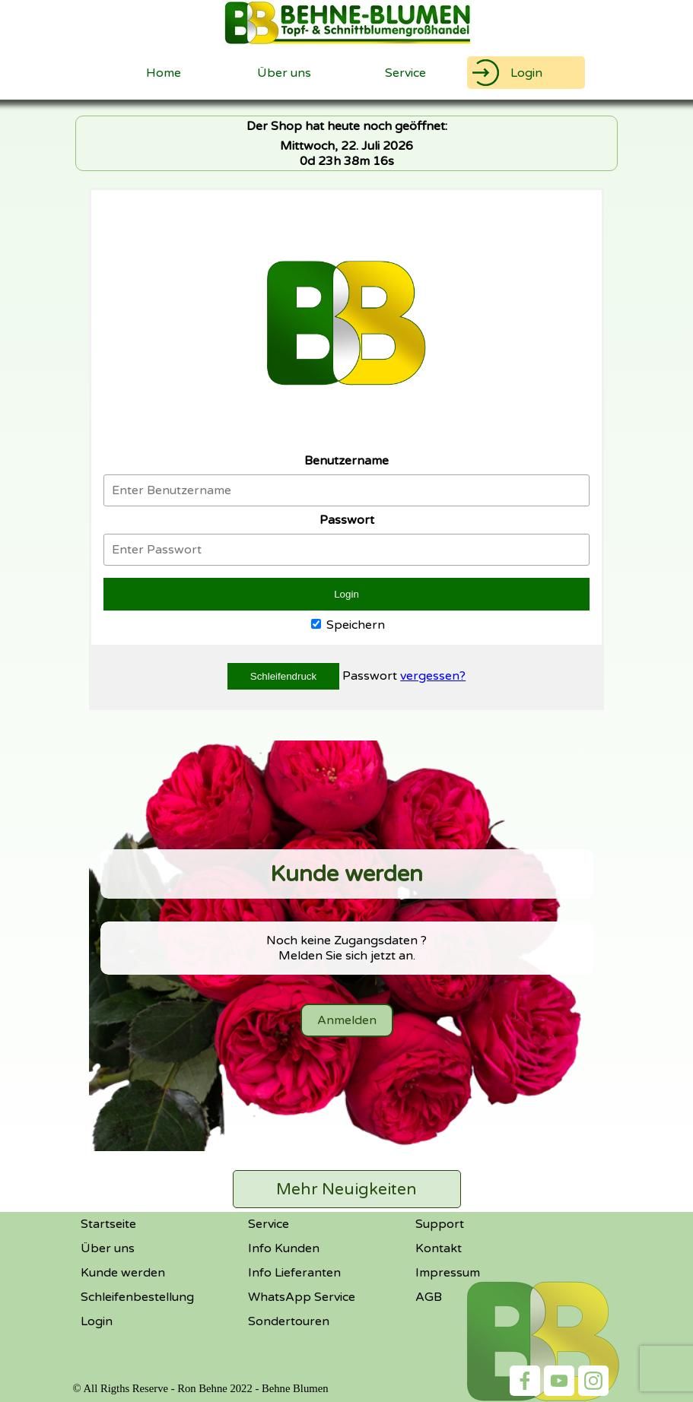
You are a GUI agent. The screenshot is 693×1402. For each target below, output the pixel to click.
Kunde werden (123, 1272)
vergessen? (433, 676)
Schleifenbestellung (137, 1297)
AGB (428, 1297)
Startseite (108, 1224)
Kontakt (438, 1248)
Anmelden (347, 1020)
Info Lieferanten (294, 1272)
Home (163, 73)
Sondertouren (288, 1321)
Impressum (447, 1272)
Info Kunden (283, 1248)
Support (439, 1224)
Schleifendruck (283, 676)
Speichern (348, 625)
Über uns (284, 73)
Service (268, 1224)
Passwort (371, 676)
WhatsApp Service (301, 1297)
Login (526, 73)
